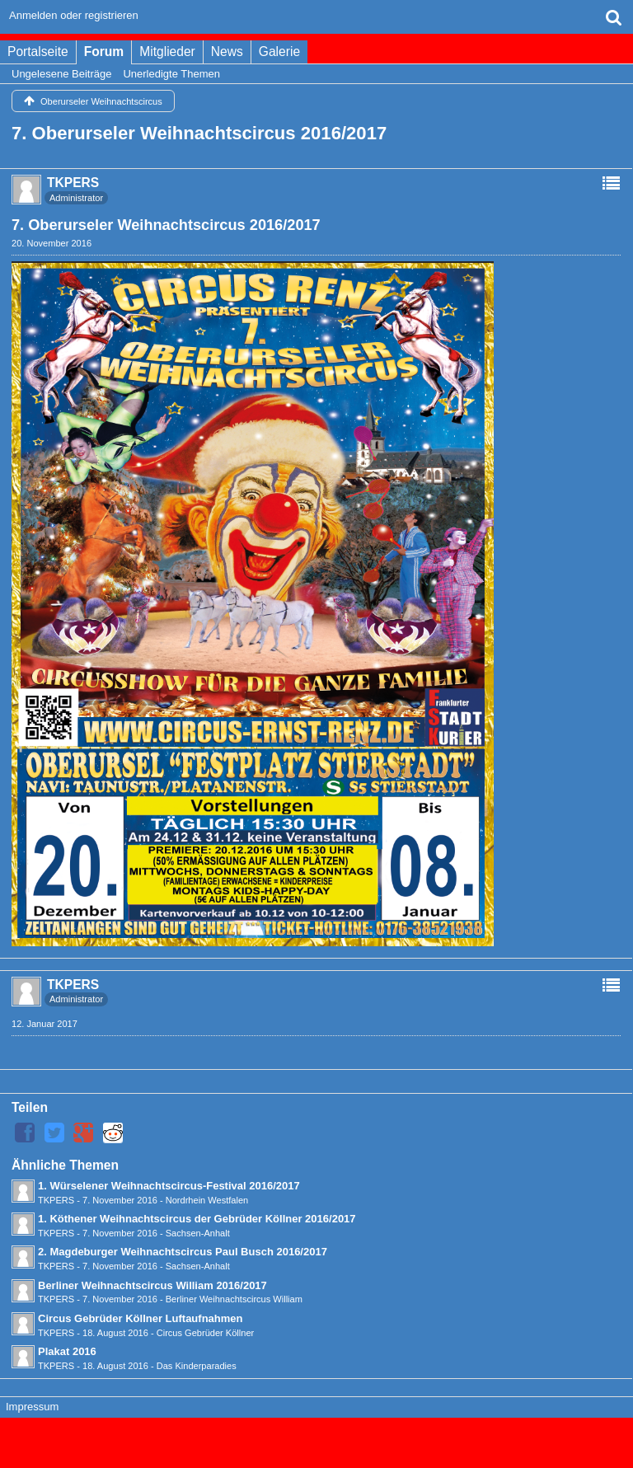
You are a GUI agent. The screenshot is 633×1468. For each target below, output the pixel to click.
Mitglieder (167, 52)
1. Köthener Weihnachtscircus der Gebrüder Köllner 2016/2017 (197, 1218)
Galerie (279, 52)
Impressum (32, 1406)
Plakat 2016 (67, 1351)
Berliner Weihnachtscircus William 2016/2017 (152, 1285)
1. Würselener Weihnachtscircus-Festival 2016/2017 (169, 1186)
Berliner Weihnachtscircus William (234, 1299)
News (227, 52)
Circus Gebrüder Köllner (206, 1333)
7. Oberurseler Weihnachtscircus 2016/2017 (199, 133)
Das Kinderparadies (197, 1366)
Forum (104, 52)
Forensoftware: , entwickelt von (316, 1435)
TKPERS (56, 1200)
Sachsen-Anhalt (198, 1233)
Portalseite (37, 52)
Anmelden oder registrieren (73, 15)
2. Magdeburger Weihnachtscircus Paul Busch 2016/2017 (182, 1251)
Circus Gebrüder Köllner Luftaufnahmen (140, 1318)
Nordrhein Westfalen (207, 1200)
